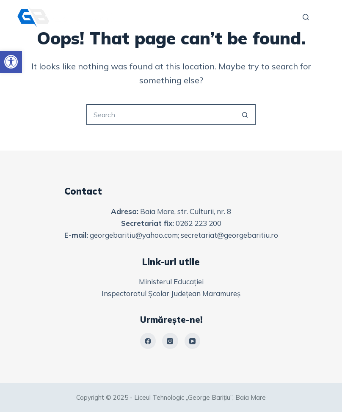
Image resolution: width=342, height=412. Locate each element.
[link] (11, 62)
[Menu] (321, 17)
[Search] (306, 17)
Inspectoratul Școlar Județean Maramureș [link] (171, 293)
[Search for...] (160, 114)
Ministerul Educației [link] (171, 281)
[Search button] (245, 114)
